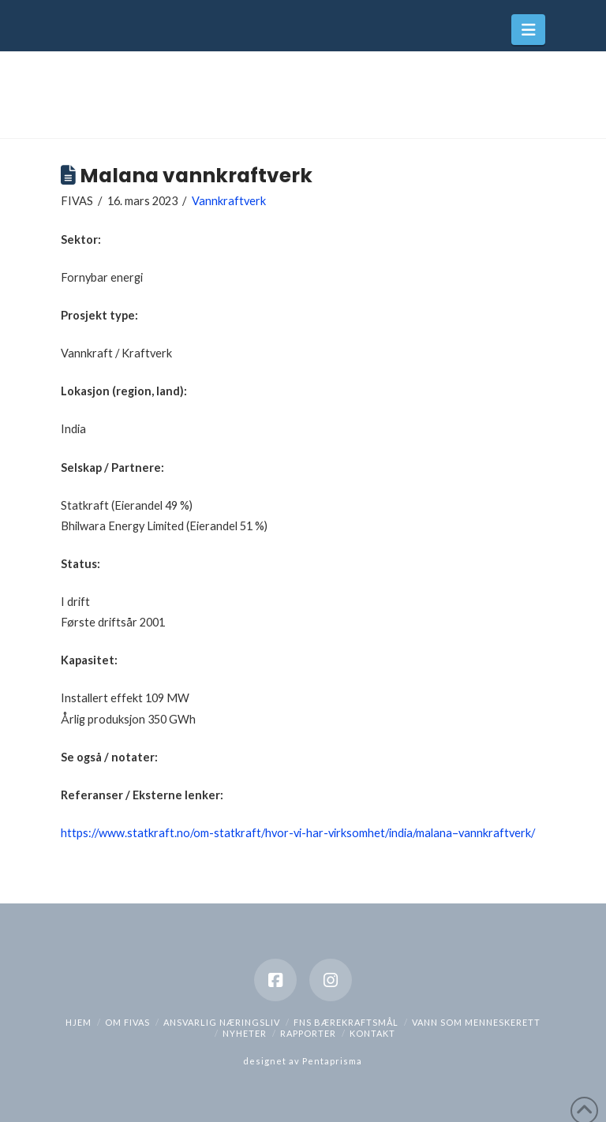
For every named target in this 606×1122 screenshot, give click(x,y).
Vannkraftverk (229, 201)
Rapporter (308, 1033)
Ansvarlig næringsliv (221, 1022)
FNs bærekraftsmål (346, 1022)
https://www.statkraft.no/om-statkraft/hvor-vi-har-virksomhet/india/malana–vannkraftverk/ (298, 833)
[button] (528, 29)
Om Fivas (127, 1022)
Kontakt (372, 1033)
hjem (78, 1022)
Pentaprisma (332, 1061)
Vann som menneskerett (476, 1022)
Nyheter (245, 1033)
